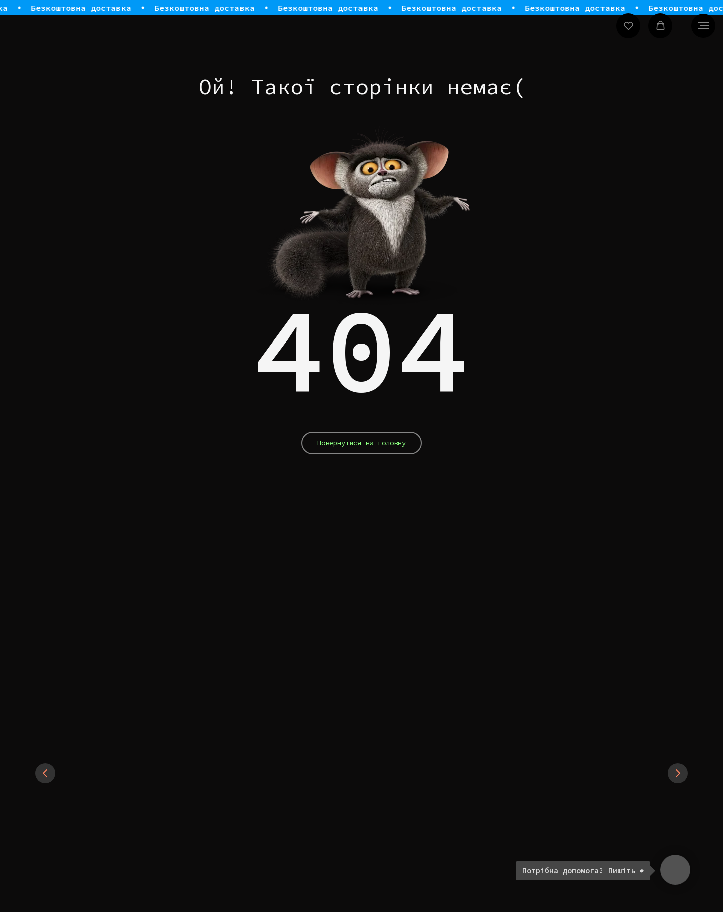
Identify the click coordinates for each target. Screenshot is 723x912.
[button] (628, 25)
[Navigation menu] (703, 25)
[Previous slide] (45, 773)
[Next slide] (678, 773)
